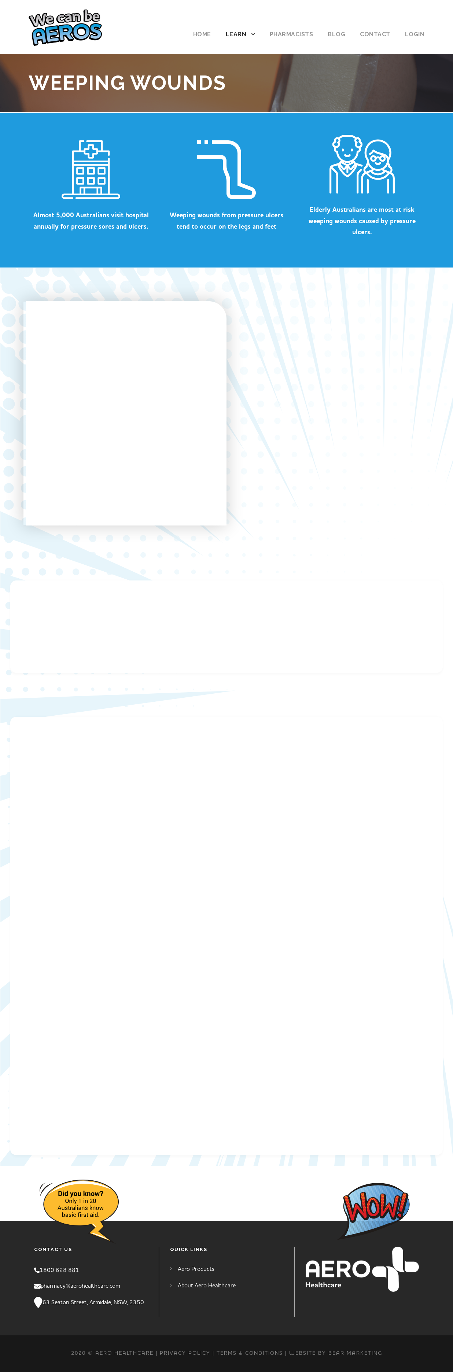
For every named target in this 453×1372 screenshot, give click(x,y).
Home (202, 34)
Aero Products (196, 1269)
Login (415, 34)
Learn (236, 34)
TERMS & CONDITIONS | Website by (272, 1353)
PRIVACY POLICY (185, 1353)
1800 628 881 (59, 1270)
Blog (336, 34)
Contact (375, 34)
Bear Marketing (355, 1353)
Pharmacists (291, 34)
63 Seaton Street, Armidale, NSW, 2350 (93, 1302)
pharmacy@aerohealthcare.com (80, 1286)
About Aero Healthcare (207, 1285)
